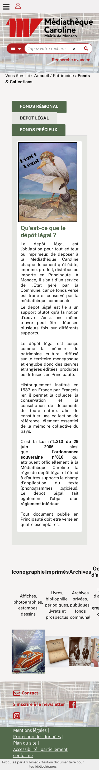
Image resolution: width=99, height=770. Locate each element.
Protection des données (37, 737)
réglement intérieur (40, 504)
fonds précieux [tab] (38, 129)
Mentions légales (30, 730)
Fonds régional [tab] (39, 106)
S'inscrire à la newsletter (39, 704)
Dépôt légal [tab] (34, 118)
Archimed (31, 762)
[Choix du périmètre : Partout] (16, 48)
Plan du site (24, 743)
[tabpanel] (49, 339)
